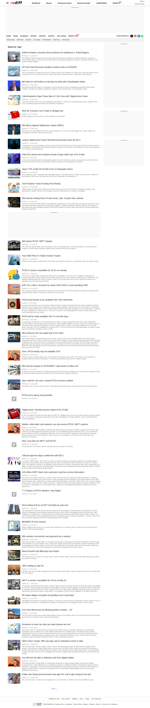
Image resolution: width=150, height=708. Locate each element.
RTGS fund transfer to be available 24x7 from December (47, 300)
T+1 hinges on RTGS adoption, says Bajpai (41, 490)
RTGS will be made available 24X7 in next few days (45, 316)
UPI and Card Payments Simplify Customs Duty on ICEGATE (49, 67)
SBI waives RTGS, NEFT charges (37, 241)
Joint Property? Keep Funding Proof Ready (41, 183)
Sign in (142, 1)
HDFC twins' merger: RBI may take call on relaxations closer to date (52, 641)
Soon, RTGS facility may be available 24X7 (41, 351)
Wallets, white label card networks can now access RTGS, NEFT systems (55, 424)
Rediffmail (36, 3)
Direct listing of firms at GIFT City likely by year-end (45, 505)
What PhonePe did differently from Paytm (40, 551)
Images (28, 40)
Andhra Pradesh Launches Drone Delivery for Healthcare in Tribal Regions (55, 52)
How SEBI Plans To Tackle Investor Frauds (41, 256)
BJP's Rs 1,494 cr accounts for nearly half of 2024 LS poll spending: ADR (55, 285)
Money (49, 3)
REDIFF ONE (73, 36)
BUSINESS (24, 36)
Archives (65, 40)
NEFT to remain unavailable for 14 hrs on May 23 (44, 580)
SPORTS (51, 36)
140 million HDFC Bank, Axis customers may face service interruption (53, 472)
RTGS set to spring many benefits (37, 395)
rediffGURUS (101, 3)
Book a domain (66, 699)
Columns (36, 40)
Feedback (92, 704)
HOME (8, 36)
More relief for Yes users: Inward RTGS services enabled (47, 380)
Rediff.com (50, 704)
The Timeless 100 (96, 699)
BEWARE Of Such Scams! (34, 522)
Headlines (11, 40)
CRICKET (42, 36)
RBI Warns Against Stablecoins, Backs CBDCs (43, 125)
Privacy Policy (77, 704)
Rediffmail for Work (54, 699)
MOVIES (34, 36)
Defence (20, 40)
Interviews (46, 40)
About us (98, 704)
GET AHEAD (61, 36)
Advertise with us (60, 704)
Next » (54, 689)
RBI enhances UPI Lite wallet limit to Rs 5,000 (42, 333)
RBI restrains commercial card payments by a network (46, 536)
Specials (56, 40)
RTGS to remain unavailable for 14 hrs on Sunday (44, 270)
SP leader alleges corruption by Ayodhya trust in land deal (48, 595)
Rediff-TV (116, 3)
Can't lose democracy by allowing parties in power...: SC (47, 610)
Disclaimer (69, 704)
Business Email (83, 3)
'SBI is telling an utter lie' (33, 566)
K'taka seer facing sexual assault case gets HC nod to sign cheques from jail (56, 674)
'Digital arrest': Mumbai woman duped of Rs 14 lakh (45, 410)
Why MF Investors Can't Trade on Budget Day (42, 111)
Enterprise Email (64, 3)
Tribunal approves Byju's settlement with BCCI (43, 455)
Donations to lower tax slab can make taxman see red (46, 624)
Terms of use (106, 704)
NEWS (15, 36)
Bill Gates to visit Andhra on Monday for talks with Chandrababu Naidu (53, 82)
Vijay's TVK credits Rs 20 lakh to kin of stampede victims (47, 169)
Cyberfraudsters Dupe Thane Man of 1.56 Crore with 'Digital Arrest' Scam (55, 96)
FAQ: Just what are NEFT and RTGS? (39, 441)
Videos (87, 699)
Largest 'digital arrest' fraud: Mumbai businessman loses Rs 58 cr (51, 140)
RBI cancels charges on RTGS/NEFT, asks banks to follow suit (50, 366)
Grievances (114, 704)
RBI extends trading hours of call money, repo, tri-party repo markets (52, 198)
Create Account (139, 4)
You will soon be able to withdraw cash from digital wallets (48, 657)
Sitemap (85, 704)
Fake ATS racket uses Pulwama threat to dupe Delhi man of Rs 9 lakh (53, 154)
